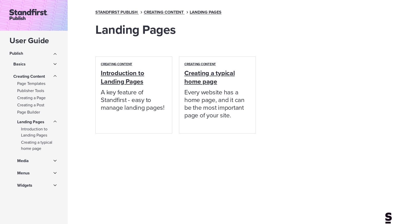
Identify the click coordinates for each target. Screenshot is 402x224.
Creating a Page (31, 98)
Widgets (24, 185)
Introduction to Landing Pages (34, 132)
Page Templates (31, 83)
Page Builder (28, 112)
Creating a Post (30, 105)
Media (23, 161)
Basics (19, 64)
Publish (16, 53)
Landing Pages (30, 122)
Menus (23, 173)
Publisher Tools (30, 91)
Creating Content (29, 76)
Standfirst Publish (116, 12)
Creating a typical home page (36, 145)
